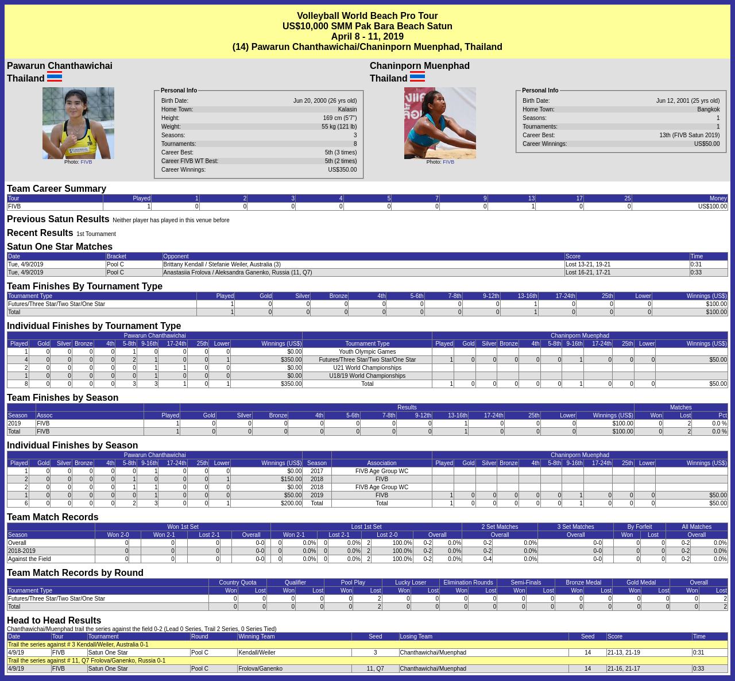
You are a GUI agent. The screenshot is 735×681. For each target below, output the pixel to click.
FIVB (86, 162)
